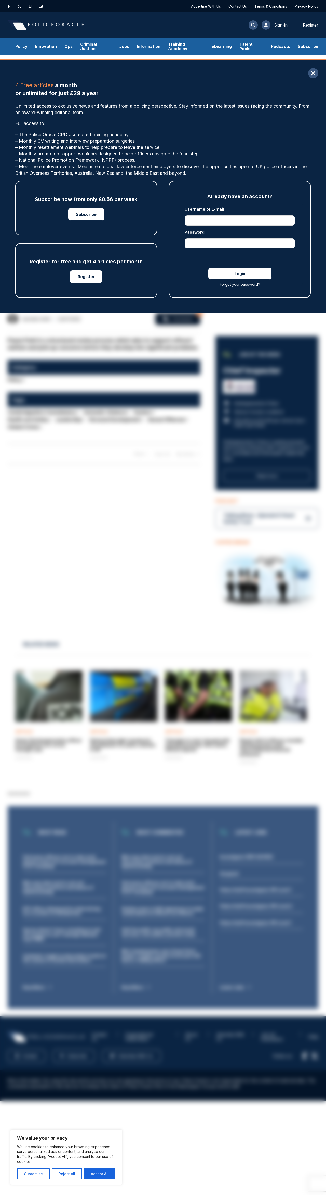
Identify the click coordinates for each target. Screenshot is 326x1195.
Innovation (46, 46)
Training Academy (177, 46)
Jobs (124, 46)
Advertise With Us (206, 6)
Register (86, 276)
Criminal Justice (88, 46)
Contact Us (237, 6)
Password (195, 232)
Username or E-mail (204, 209)
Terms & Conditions (270, 6)
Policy (21, 46)
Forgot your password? (240, 284)
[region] (66, 1157)
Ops (68, 46)
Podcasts (280, 46)
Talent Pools (246, 46)
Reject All (67, 1174)
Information (148, 46)
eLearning (221, 46)
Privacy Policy (306, 6)
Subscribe (308, 46)
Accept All (99, 1174)
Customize (33, 1174)
